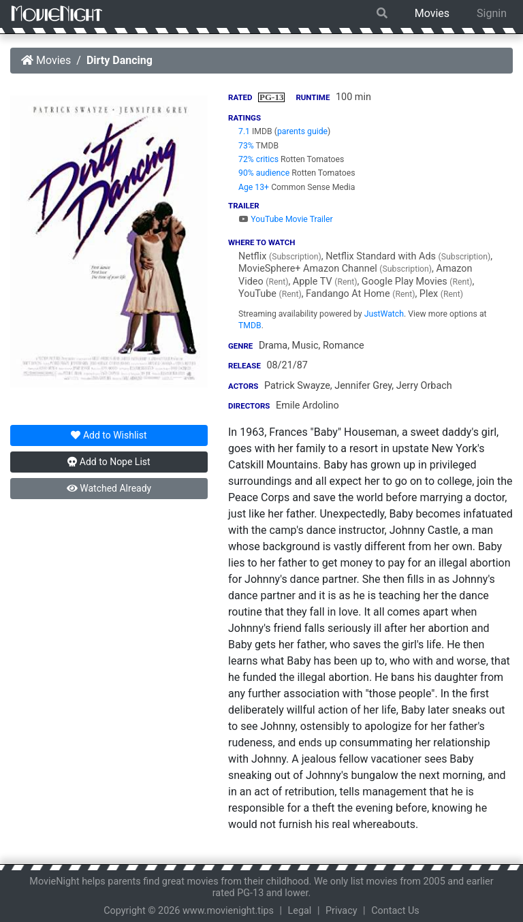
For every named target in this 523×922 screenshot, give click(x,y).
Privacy (342, 911)
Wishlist (108, 435)
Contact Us (395, 911)
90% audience (263, 173)
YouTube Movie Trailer (285, 219)
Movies (432, 13)
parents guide (302, 131)
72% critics (258, 159)
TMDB (250, 325)
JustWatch (384, 314)
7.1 (244, 131)
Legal (300, 911)
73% (246, 145)
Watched (109, 488)
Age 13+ (253, 187)
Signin (492, 13)
